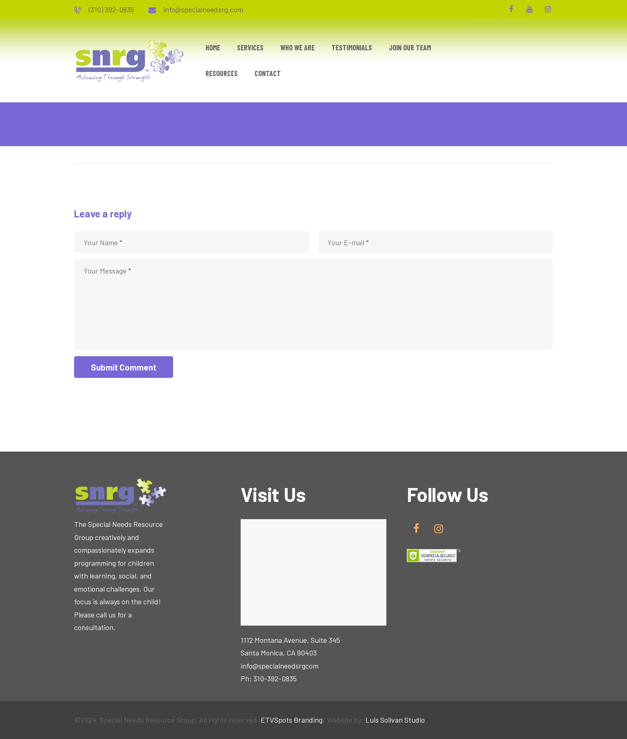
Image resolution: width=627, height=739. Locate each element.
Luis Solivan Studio (395, 719)
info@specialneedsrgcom (279, 665)
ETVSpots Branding (292, 719)
